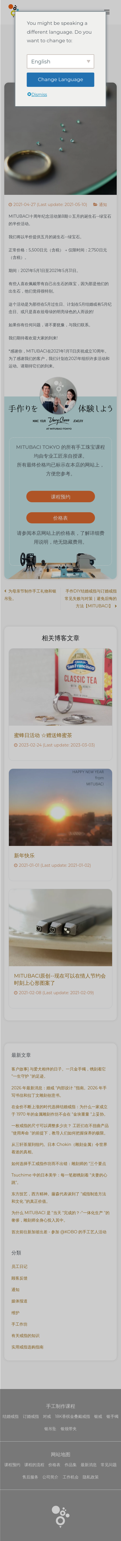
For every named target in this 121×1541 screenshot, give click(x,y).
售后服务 (30, 1477)
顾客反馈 (19, 1278)
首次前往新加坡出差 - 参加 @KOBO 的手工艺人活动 (58, 1231)
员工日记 (19, 1266)
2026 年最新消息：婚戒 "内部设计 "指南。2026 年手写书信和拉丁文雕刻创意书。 (59, 1091)
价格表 (60, 518)
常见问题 (109, 1464)
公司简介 (50, 1477)
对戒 (47, 1416)
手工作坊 (19, 1324)
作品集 (71, 1464)
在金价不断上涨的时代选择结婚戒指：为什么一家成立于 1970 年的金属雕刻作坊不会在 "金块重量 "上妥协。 (59, 1110)
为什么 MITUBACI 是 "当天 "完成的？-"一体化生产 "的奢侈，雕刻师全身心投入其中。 (60, 1216)
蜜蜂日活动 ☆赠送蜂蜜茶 (43, 735)
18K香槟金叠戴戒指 (72, 1416)
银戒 (98, 1416)
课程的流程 (34, 1464)
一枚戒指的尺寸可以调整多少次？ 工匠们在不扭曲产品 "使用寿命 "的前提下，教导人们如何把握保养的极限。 (60, 1129)
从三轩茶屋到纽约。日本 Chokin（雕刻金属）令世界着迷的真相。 (59, 1148)
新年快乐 (24, 855)
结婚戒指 (11, 1416)
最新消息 (89, 1464)
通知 (103, 204)
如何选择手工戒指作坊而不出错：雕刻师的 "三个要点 (58, 1163)
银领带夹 (69, 1428)
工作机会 (71, 1477)
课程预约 (60, 497)
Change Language (60, 79)
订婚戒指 (31, 1416)
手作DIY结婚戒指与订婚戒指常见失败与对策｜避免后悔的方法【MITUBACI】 (91, 599)
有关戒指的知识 (25, 1335)
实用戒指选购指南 (27, 1347)
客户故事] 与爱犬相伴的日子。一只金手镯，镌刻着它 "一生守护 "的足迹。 (58, 1072)
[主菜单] (107, 12)
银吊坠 (50, 1428)
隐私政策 (91, 1477)
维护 (15, 1312)
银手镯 (112, 1416)
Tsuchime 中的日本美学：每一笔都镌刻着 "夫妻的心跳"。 (59, 1178)
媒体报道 (19, 1301)
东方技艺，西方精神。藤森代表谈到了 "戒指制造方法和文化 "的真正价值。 (58, 1197)
